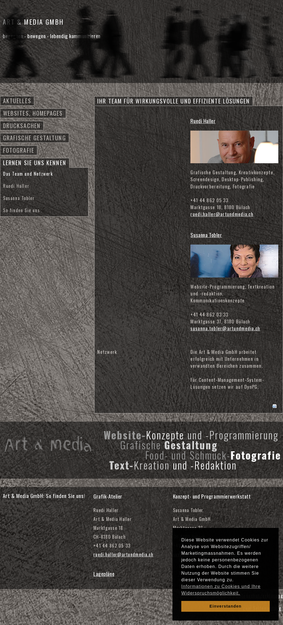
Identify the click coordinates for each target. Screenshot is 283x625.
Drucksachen (22, 125)
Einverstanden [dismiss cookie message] (225, 606)
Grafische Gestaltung (34, 137)
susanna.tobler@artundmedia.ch (225, 328)
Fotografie (18, 150)
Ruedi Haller (16, 186)
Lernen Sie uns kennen (34, 162)
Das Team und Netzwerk (28, 173)
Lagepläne (103, 574)
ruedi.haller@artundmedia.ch (221, 214)
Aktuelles (17, 100)
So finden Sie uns (21, 210)
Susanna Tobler (19, 198)
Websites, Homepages (33, 113)
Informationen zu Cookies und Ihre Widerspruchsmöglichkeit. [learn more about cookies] (221, 589)
